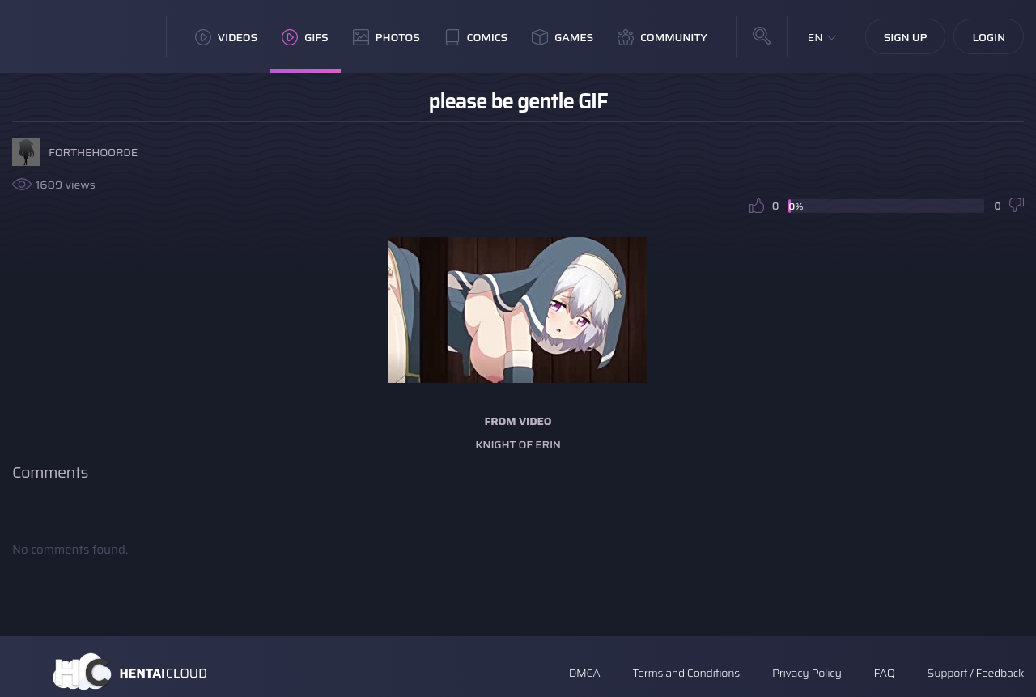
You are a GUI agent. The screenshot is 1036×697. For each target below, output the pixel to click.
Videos (226, 37)
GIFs (305, 37)
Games (562, 37)
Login (988, 37)
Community (662, 37)
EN (815, 37)
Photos (386, 37)
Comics (475, 37)
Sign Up (906, 37)
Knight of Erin (518, 444)
